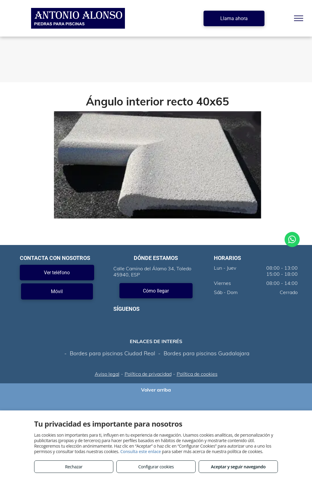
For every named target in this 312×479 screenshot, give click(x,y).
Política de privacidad (148, 374)
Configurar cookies (156, 467)
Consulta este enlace (140, 451)
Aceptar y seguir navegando (238, 467)
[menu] (299, 18)
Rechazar (73, 467)
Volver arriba (156, 390)
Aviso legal (107, 374)
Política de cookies (197, 374)
